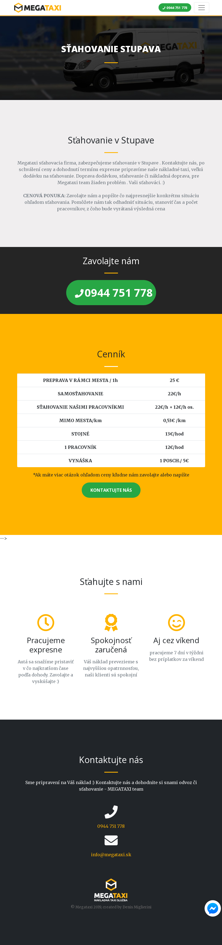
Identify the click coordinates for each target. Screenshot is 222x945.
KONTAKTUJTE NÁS (111, 490)
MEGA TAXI (37, 7)
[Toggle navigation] (201, 7)
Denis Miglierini (137, 907)
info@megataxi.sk (111, 854)
